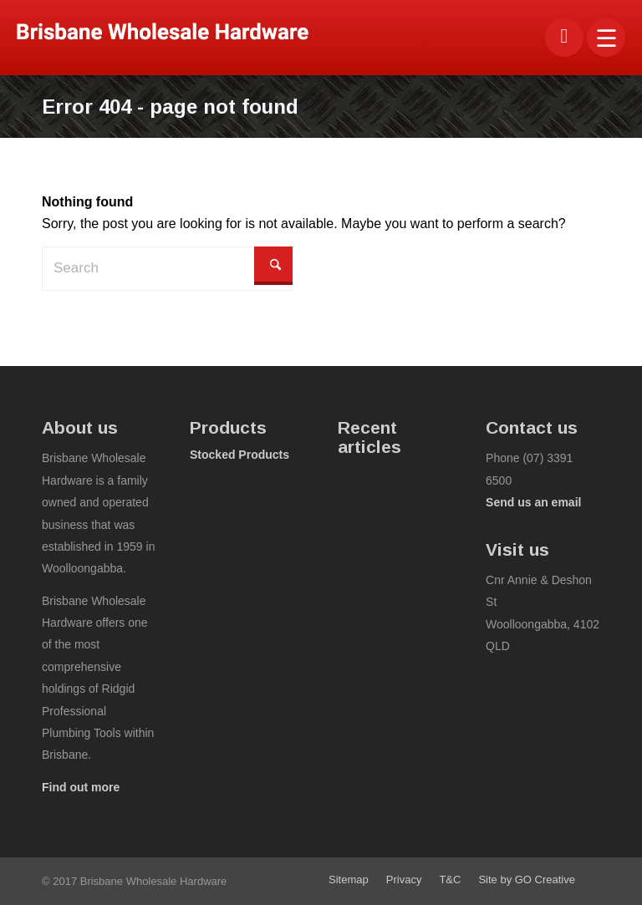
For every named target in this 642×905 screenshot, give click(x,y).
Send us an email (533, 502)
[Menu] (606, 37)
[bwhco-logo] (162, 31)
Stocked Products (239, 454)
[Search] (167, 268)
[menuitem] (606, 37)
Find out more (81, 787)
